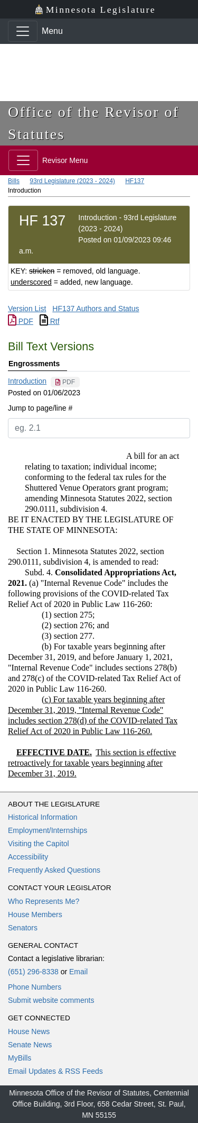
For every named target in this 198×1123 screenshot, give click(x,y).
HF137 (134, 181)
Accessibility (28, 857)
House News (29, 1031)
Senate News (30, 1044)
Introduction (27, 381)
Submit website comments (51, 1000)
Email (78, 971)
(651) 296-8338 (33, 971)
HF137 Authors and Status (95, 308)
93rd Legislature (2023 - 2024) (72, 181)
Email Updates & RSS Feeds (55, 1071)
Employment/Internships (47, 830)
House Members (35, 914)
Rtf (50, 321)
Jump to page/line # (40, 408)
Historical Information (43, 817)
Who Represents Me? (43, 901)
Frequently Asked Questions (54, 870)
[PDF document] (65, 382)
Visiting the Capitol (38, 843)
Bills (14, 181)
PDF (20, 321)
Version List (27, 308)
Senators (22, 927)
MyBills (19, 1058)
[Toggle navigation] (22, 31)
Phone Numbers (34, 987)
